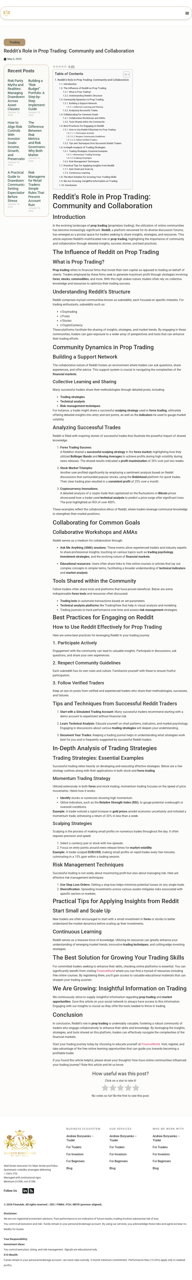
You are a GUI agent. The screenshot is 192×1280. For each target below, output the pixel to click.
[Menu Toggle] (187, 13)
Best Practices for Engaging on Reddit (84, 126)
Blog (69, 1168)
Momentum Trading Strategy (87, 154)
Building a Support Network (83, 103)
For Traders (73, 1147)
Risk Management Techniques (84, 161)
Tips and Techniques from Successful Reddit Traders (95, 143)
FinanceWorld (106, 971)
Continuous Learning (79, 173)
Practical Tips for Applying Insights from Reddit (89, 165)
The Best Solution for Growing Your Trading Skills (90, 177)
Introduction (70, 84)
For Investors (74, 1154)
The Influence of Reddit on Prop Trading (85, 88)
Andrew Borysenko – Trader (80, 1138)
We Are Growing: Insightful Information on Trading (90, 181)
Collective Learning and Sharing (88, 107)
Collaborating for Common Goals (81, 114)
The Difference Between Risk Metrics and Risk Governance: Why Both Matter (37, 139)
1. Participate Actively (84, 133)
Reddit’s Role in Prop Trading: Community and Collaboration (93, 80)
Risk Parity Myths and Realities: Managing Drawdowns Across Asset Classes (17, 95)
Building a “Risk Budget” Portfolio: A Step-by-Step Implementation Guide (40, 95)
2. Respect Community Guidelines (89, 136)
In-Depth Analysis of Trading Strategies (85, 147)
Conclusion (71, 185)
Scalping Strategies (83, 158)
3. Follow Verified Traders (85, 140)
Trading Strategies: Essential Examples (88, 151)
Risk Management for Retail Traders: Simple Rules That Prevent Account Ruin (38, 188)
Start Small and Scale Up (81, 169)
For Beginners (75, 1161)
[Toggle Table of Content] (124, 74)
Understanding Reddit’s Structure (85, 95)
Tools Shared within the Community (87, 122)
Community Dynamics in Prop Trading (84, 99)
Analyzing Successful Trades (83, 110)
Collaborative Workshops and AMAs (87, 118)
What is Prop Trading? (80, 92)
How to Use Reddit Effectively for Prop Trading (92, 129)
